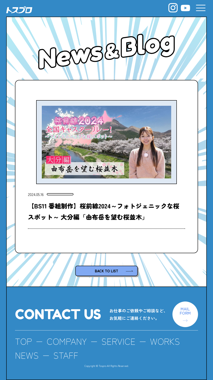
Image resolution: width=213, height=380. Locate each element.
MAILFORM (185, 311)
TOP (23, 341)
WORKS (165, 341)
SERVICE (118, 341)
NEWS (27, 355)
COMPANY (67, 341)
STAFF (65, 355)
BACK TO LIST (106, 270)
